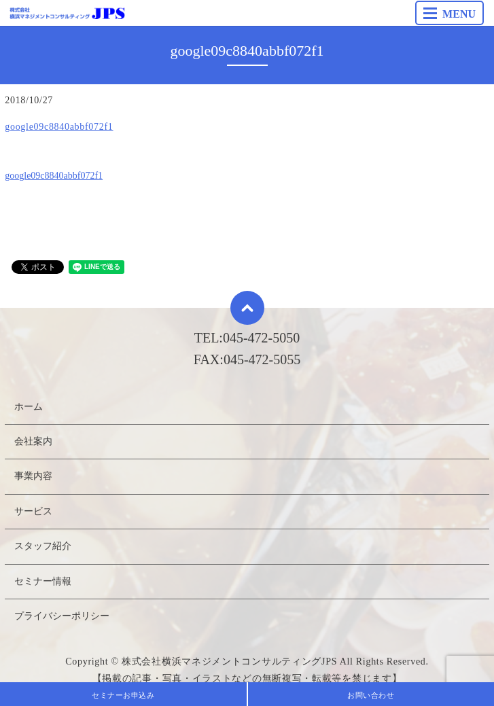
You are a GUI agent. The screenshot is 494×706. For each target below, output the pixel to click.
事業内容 (33, 476)
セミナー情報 (42, 581)
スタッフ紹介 (42, 546)
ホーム (28, 407)
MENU (449, 14)
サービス (33, 511)
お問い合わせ (370, 695)
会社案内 (33, 441)
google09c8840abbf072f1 (59, 127)
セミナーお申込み (123, 695)
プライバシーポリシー (61, 616)
